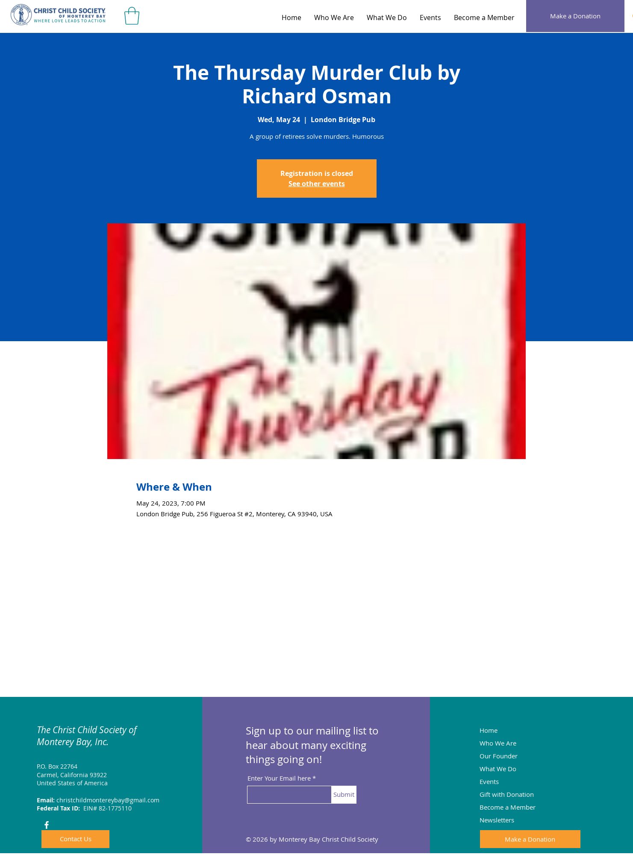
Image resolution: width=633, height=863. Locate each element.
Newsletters (497, 820)
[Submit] (343, 795)
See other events (317, 183)
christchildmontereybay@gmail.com (107, 800)
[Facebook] (46, 825)
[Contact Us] (75, 839)
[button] (131, 16)
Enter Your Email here (279, 778)
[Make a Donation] (575, 16)
